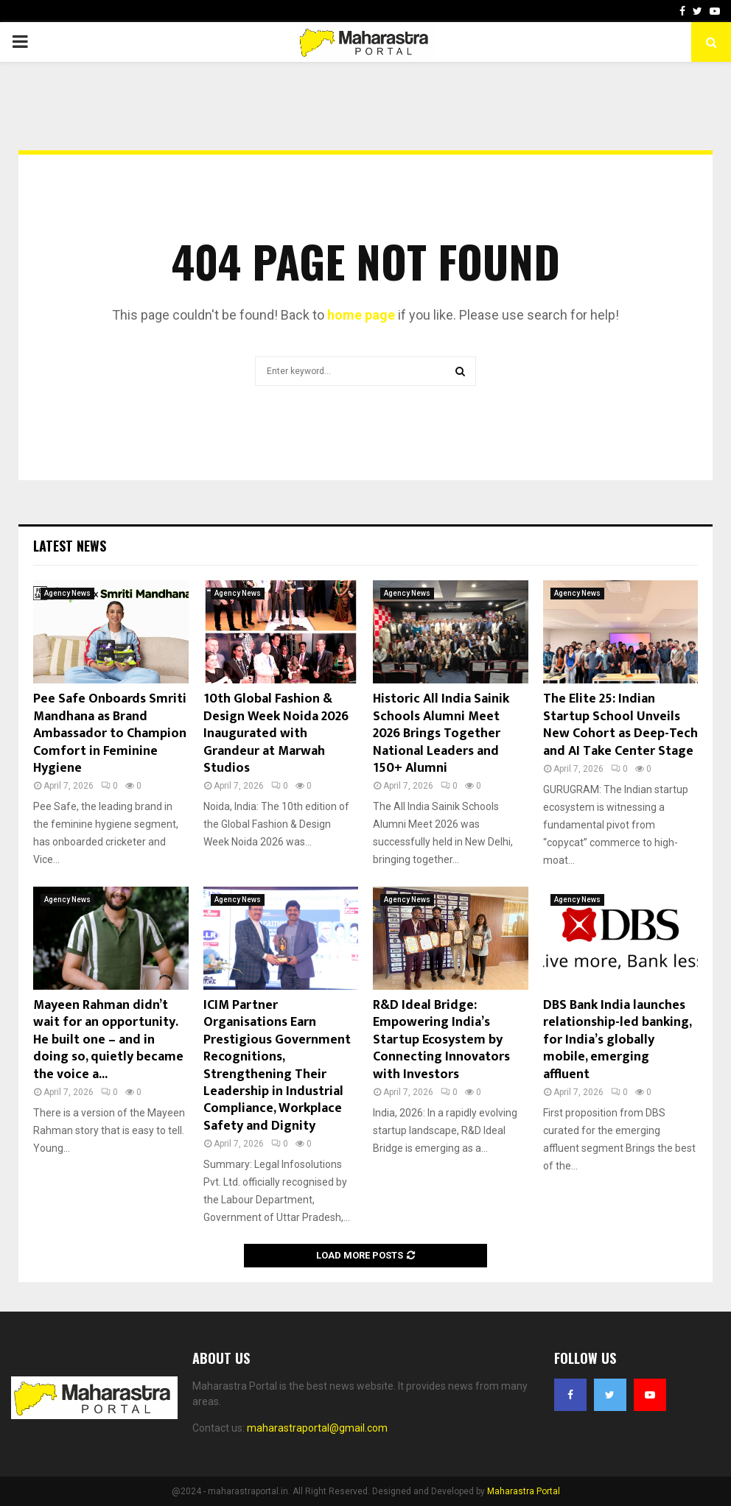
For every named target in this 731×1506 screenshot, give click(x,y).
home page (361, 315)
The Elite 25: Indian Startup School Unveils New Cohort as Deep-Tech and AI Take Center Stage (620, 724)
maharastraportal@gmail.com (317, 1428)
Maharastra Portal (523, 1491)
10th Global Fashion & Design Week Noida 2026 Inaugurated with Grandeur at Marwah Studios (276, 733)
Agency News (67, 593)
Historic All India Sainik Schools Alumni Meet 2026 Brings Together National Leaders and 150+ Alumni (441, 733)
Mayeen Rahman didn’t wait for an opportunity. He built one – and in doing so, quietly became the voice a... (108, 1039)
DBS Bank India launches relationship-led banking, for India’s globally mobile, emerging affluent (617, 1039)
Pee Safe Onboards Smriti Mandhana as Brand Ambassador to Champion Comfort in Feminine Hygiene (109, 733)
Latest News (69, 545)
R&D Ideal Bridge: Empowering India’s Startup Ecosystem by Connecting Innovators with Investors (441, 1039)
